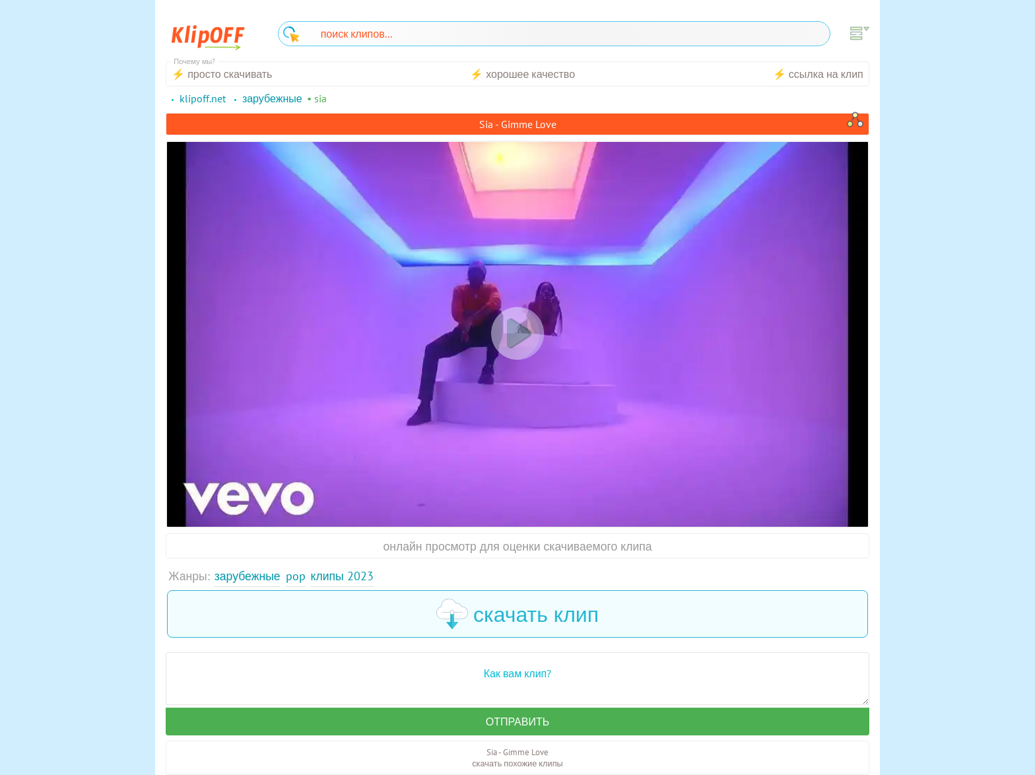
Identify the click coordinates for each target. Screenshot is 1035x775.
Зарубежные (248, 576)
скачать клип (517, 614)
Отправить (517, 721)
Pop (296, 576)
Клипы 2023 (342, 576)
